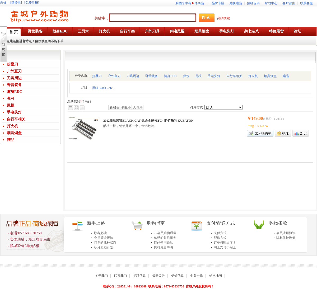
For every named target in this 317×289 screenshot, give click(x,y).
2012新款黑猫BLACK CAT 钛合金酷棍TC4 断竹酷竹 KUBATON (148, 120)
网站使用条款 (163, 242)
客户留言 (288, 3)
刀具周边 (14, 78)
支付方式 (220, 233)
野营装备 (14, 85)
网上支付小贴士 (225, 247)
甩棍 (10, 105)
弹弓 (10, 99)
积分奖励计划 (103, 247)
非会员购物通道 (165, 233)
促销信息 (177, 276)
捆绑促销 (253, 3)
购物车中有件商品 (189, 3)
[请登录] (16, 2)
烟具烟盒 (14, 133)
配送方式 (220, 238)
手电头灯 (14, 112)
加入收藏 (283, 133)
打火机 (12, 126)
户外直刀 (14, 71)
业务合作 (196, 276)
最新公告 (158, 276)
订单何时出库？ (225, 242)
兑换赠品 (235, 3)
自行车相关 (16, 119)
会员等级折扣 (103, 238)
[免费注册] (31, 2)
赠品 (10, 140)
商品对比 (300, 133)
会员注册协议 (285, 233)
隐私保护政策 (285, 238)
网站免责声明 (163, 247)
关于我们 (101, 276)
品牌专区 (218, 3)
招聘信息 (139, 276)
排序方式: (197, 107)
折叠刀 (12, 64)
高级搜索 (223, 18)
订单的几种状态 (105, 242)
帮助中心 (271, 3)
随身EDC (14, 92)
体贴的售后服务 (165, 238)
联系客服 (306, 3)
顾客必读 (100, 233)
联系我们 (120, 276)
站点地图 (215, 276)
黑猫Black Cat (103, 88)
